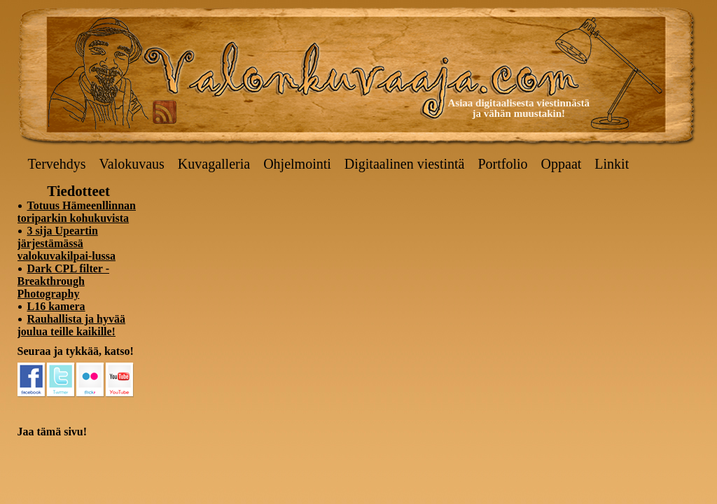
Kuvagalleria (214, 164)
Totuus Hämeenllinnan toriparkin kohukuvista (77, 212)
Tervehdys (57, 164)
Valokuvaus (132, 164)
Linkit (611, 164)
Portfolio (502, 164)
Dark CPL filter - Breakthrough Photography (63, 281)
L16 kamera (56, 306)
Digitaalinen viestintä (404, 164)
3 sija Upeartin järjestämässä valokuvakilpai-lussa (67, 243)
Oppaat (561, 164)
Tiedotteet (78, 191)
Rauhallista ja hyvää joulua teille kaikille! (71, 325)
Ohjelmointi (297, 164)
